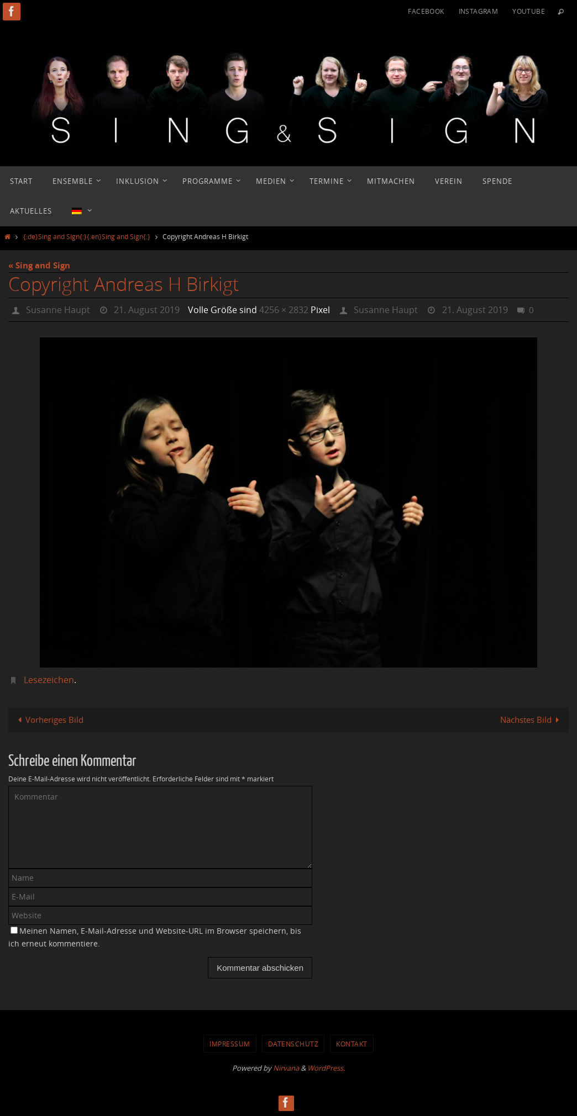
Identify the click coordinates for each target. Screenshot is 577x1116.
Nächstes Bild (531, 719)
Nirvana (286, 1068)
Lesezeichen (49, 680)
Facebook (426, 11)
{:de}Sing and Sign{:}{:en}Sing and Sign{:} (86, 236)
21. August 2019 (147, 310)
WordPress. (326, 1068)
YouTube (528, 11)
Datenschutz (293, 1043)
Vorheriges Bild (48, 719)
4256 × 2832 (283, 310)
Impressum (229, 1043)
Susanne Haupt (58, 310)
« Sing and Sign (39, 265)
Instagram (479, 11)
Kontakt (352, 1043)
